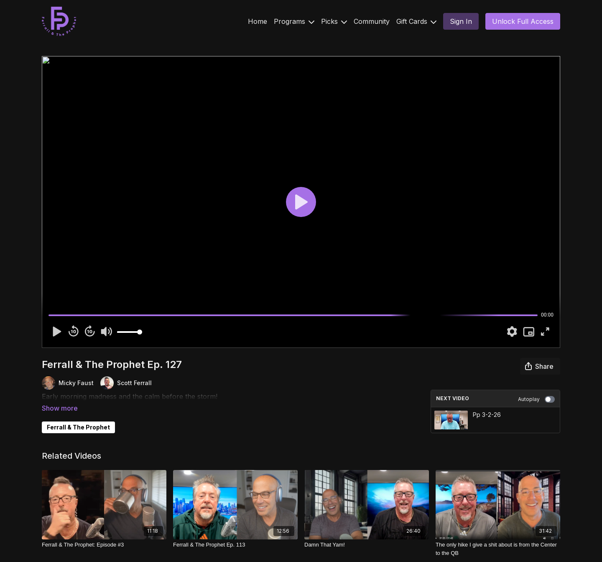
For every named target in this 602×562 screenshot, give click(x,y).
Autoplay (536, 399)
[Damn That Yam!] (366, 541)
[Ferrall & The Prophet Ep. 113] (235, 541)
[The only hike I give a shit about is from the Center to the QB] (498, 545)
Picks (334, 21)
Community (372, 21)
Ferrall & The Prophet (78, 415)
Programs (294, 21)
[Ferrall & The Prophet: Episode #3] (104, 541)
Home (257, 21)
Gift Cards (416, 21)
